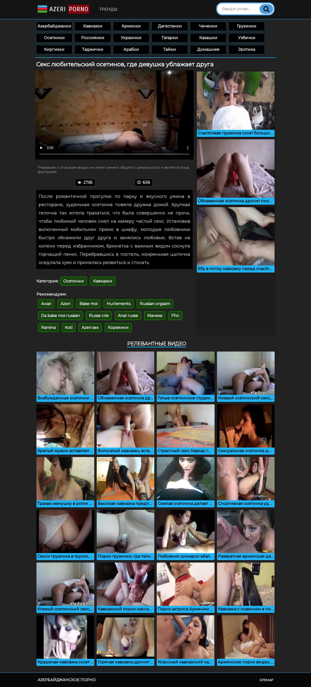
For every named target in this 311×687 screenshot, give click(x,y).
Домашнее (208, 49)
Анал (46, 303)
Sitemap (266, 680)
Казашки (208, 37)
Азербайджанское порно (67, 680)
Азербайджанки (54, 26)
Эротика (246, 49)
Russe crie (99, 315)
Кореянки (118, 327)
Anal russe (128, 315)
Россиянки (92, 37)
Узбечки (246, 37)
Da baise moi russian (60, 315)
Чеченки (208, 26)
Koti (68, 327)
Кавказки (92, 26)
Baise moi (88, 303)
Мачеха (154, 315)
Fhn (175, 315)
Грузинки (246, 26)
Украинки (131, 37)
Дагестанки (170, 26)
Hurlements (118, 303)
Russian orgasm (155, 303)
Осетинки (54, 37)
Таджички (92, 49)
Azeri (63, 9)
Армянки (131, 26)
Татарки (170, 37)
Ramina (48, 327)
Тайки (169, 49)
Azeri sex (90, 327)
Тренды (108, 9)
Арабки (131, 49)
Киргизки (54, 49)
